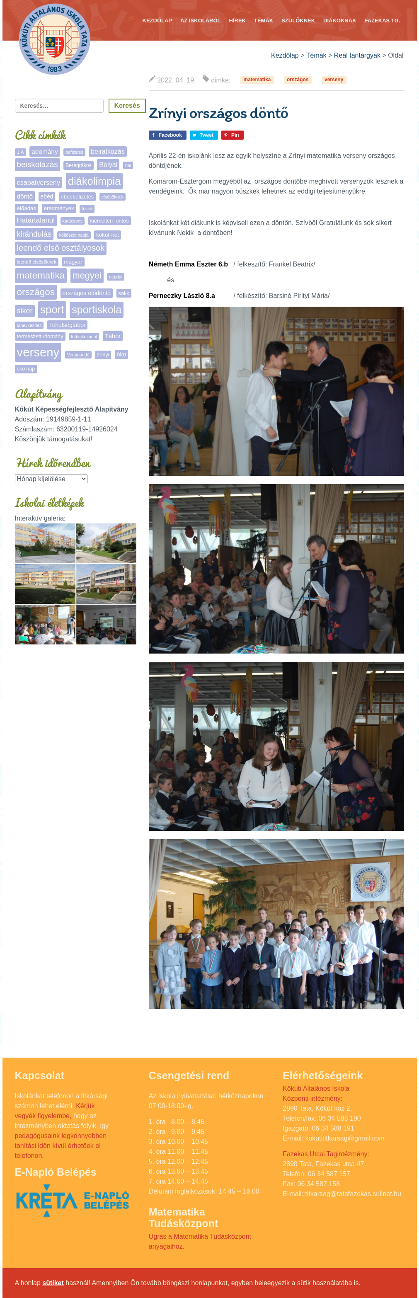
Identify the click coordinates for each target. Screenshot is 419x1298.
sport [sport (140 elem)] (52, 309)
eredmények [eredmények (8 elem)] (59, 208)
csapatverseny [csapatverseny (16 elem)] (39, 182)
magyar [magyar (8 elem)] (73, 262)
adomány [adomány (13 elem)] (44, 151)
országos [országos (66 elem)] (36, 292)
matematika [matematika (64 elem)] (41, 275)
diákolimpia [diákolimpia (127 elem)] (94, 181)
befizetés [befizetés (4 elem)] (74, 152)
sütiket (53, 1282)
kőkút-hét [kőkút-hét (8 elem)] (107, 235)
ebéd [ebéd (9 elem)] (47, 196)
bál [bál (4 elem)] (128, 165)
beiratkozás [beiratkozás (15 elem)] (107, 151)
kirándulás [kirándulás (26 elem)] (34, 234)
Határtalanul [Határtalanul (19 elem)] (36, 220)
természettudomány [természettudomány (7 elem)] (40, 336)
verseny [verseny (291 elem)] (38, 352)
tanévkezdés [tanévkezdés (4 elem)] (29, 325)
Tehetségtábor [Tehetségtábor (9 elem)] (67, 325)
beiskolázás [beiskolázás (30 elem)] (37, 164)
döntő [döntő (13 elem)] (25, 196)
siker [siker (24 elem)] (25, 311)
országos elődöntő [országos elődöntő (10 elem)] (87, 293)
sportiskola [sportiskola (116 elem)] (96, 309)
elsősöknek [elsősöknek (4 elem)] (113, 196)
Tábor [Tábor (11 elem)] (113, 336)
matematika (257, 80)
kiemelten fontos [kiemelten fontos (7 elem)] (109, 221)
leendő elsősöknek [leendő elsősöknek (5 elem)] (36, 261)
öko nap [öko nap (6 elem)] (26, 369)
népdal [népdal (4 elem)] (115, 276)
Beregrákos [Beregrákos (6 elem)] (78, 165)
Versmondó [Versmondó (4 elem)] (78, 354)
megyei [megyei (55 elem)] (87, 275)
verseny (334, 80)
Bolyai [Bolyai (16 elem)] (108, 164)
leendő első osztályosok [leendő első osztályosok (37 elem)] (61, 247)
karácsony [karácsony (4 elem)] (73, 220)
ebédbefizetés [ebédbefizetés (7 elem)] (77, 197)
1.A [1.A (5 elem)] (20, 152)
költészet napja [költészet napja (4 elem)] (74, 234)
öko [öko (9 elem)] (121, 354)
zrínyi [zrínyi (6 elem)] (103, 355)
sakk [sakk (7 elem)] (124, 293)
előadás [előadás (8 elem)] (26, 208)
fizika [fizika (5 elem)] (87, 208)
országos (298, 80)
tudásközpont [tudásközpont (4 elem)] (84, 336)
